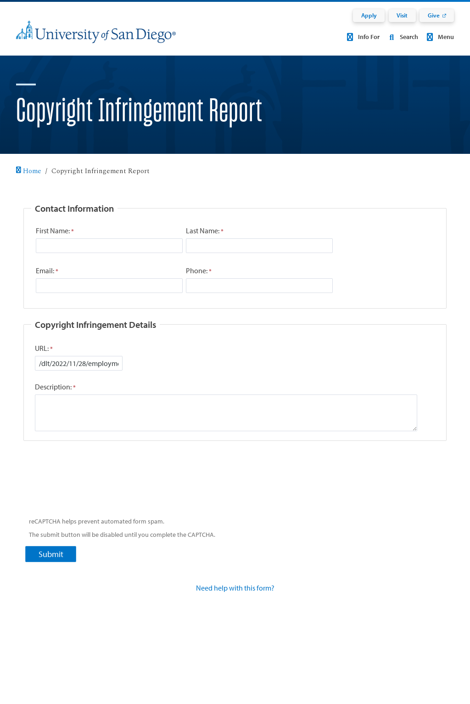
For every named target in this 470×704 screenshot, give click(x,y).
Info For (362, 37)
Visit (402, 15)
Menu (439, 37)
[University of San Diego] (96, 38)
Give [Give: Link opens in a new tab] (434, 15)
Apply (369, 15)
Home (28, 171)
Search (402, 37)
